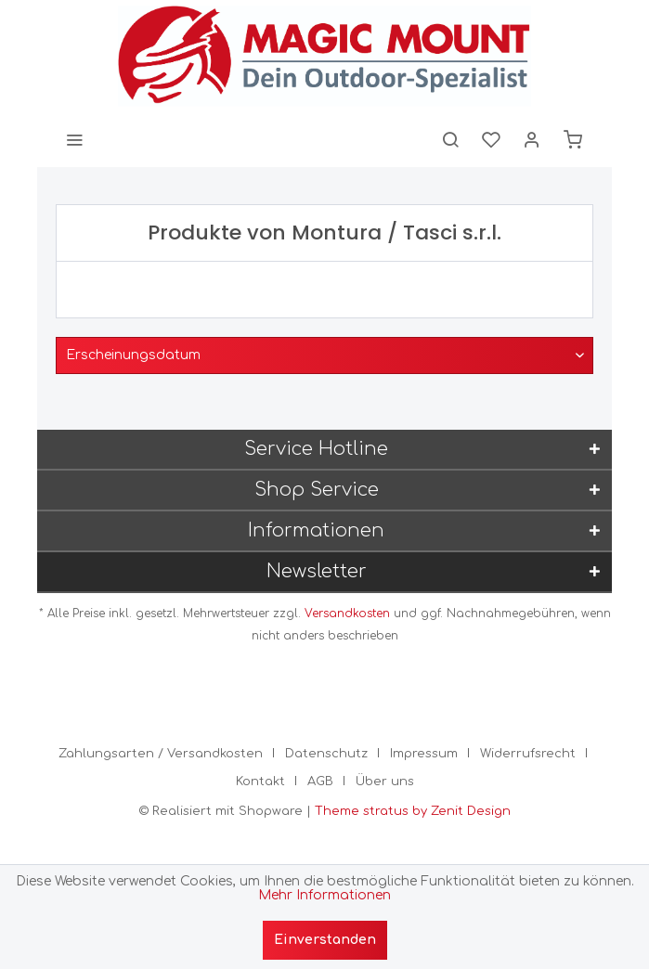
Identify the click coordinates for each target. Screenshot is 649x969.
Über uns (385, 781)
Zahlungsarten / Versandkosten (160, 753)
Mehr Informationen (324, 895)
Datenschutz (326, 753)
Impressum (424, 753)
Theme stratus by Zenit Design (413, 811)
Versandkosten (347, 613)
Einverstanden (325, 940)
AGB (320, 781)
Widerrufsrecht (528, 753)
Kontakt (260, 781)
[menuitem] (74, 139)
